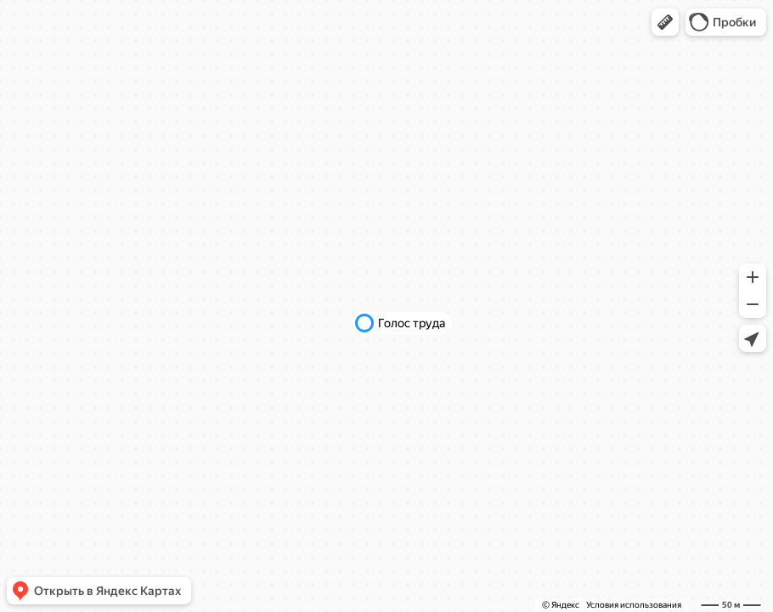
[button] (665, 22)
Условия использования (633, 604)
